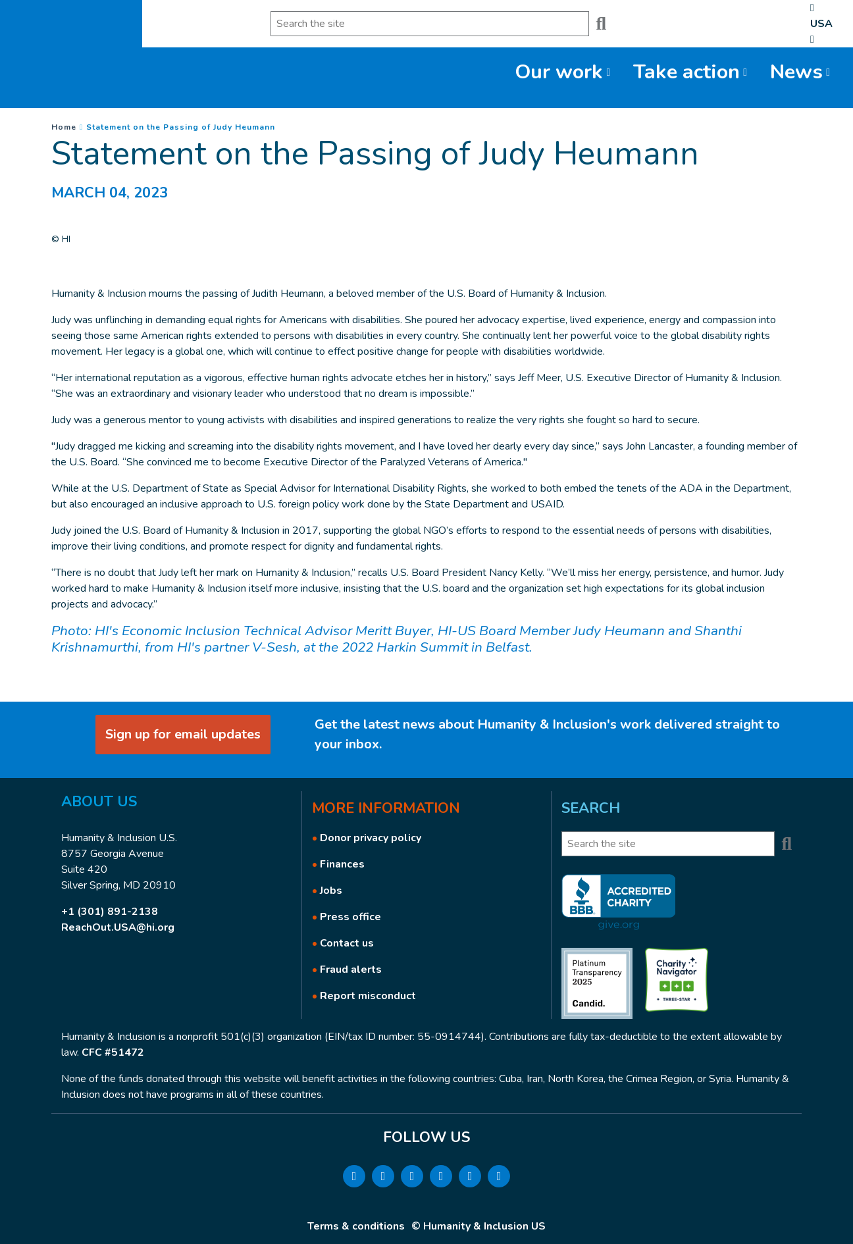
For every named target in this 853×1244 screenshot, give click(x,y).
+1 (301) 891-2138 (109, 911)
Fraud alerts (351, 969)
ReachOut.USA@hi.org (117, 927)
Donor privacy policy (370, 838)
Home (63, 127)
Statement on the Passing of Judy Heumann (180, 127)
